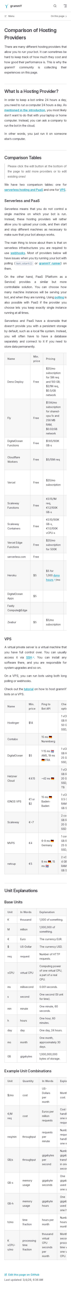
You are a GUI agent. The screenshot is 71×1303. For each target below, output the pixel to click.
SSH (29, 657)
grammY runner (50, 263)
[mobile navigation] (65, 6)
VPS (62, 190)
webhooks (18, 253)
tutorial (28, 689)
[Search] (55, 6)
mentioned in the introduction (24, 110)
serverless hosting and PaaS (23, 190)
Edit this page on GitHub (21, 1274)
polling (59, 297)
